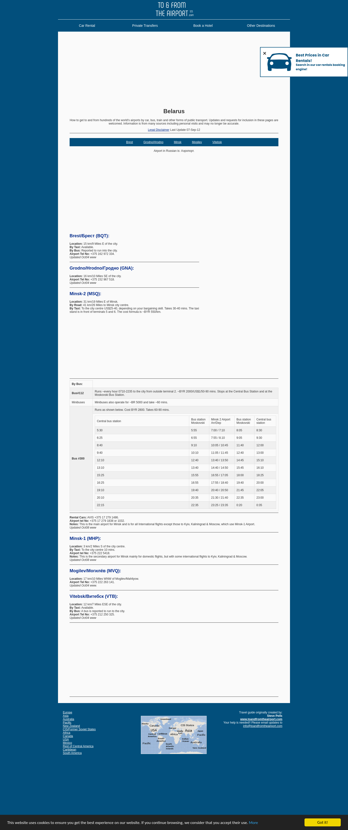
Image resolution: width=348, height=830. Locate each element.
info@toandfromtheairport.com (262, 726)
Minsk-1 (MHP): (85, 538)
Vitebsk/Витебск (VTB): (94, 596)
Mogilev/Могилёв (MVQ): (95, 570)
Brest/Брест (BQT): (89, 235)
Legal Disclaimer (158, 130)
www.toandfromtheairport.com (261, 719)
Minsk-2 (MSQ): (85, 293)
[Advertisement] (174, 70)
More (253, 822)
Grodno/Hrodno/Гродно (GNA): (102, 268)
